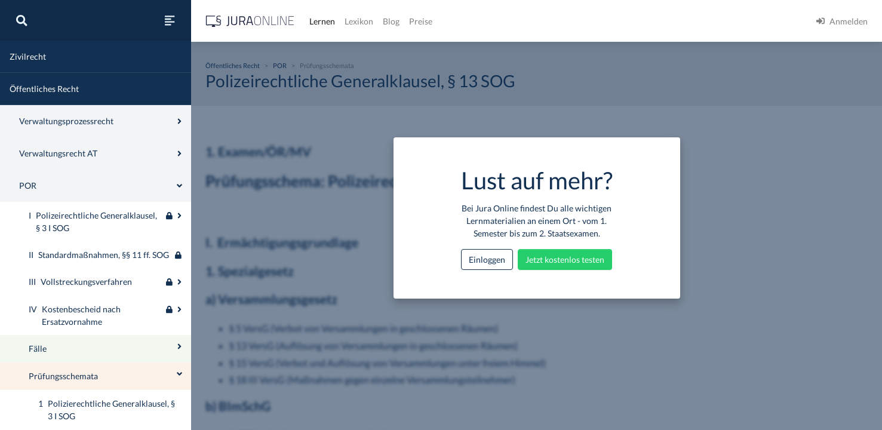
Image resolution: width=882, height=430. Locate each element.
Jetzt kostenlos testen (564, 259)
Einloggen (487, 259)
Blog (391, 21)
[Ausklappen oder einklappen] (179, 215)
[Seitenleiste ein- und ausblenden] (170, 20)
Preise (420, 21)
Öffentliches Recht (44, 89)
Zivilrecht (28, 56)
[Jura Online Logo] (250, 21)
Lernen (322, 21)
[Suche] (21, 20)
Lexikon (359, 21)
